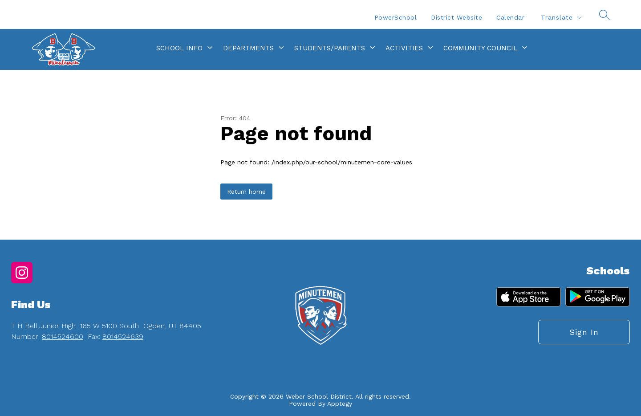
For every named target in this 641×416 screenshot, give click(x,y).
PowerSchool (395, 17)
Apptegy (339, 403)
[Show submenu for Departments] (248, 48)
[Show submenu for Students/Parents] (329, 48)
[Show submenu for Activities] (404, 48)
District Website (456, 17)
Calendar (510, 17)
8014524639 (122, 336)
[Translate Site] (561, 17)
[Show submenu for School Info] (179, 48)
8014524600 (62, 336)
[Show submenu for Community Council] (480, 48)
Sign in (584, 332)
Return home (246, 191)
